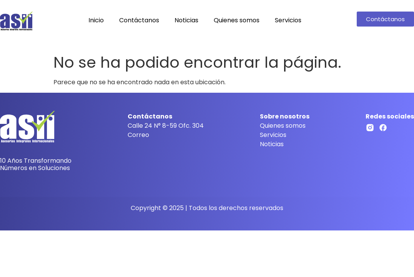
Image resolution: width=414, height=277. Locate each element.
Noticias (186, 20)
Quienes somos (236, 20)
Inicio (96, 20)
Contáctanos (139, 20)
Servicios (288, 20)
